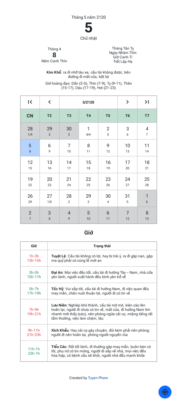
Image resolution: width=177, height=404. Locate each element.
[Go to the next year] (147, 102)
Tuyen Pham (98, 378)
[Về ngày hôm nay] (164, 392)
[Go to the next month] (127, 102)
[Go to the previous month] (49, 102)
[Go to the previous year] (30, 102)
